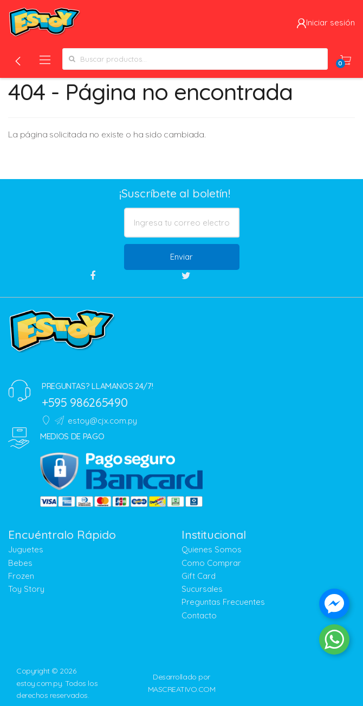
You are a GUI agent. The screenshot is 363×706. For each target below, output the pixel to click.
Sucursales (202, 589)
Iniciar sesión (325, 22)
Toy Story (26, 589)
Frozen (21, 576)
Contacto (199, 615)
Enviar (181, 257)
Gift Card (199, 576)
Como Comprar (211, 563)
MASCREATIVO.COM (182, 689)
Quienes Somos (212, 549)
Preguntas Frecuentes (223, 602)
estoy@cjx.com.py (96, 420)
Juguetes (25, 549)
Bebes (20, 563)
